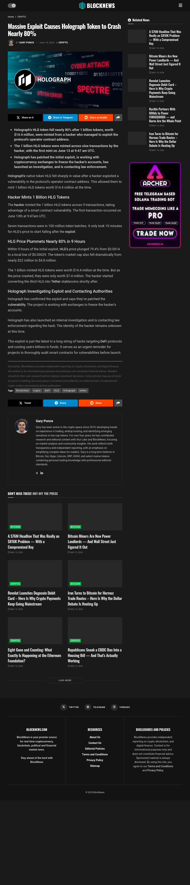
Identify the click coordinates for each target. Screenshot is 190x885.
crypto (36, 390)
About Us (95, 737)
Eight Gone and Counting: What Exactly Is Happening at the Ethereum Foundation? (34, 655)
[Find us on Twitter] (69, 707)
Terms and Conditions (95, 754)
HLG (56, 390)
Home (11, 17)
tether (83, 390)
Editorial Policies (95, 749)
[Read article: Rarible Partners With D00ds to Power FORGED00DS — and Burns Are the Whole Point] (137, 113)
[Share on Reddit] (96, 117)
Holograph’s (16, 176)
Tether (56, 281)
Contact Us (95, 743)
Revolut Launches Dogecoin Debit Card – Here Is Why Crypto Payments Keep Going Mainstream (34, 598)
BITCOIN (15, 527)
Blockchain (22, 390)
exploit (70, 232)
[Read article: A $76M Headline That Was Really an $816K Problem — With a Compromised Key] (35, 516)
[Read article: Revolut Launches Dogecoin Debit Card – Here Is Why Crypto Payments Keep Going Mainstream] (35, 573)
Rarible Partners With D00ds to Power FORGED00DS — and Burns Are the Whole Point (165, 115)
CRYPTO (21, 17)
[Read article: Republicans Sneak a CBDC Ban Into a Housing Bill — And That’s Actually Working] (95, 630)
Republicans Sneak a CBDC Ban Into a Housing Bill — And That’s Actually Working (95, 655)
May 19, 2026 (15, 552)
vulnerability (16, 305)
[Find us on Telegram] (94, 707)
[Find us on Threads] (120, 707)
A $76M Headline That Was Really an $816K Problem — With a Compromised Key (33, 541)
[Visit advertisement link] (155, 205)
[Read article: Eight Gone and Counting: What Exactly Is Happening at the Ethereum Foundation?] (35, 630)
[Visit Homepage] (97, 5)
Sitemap (95, 766)
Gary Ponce (26, 42)
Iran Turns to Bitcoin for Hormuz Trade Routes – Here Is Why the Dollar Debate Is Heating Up (95, 598)
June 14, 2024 (46, 42)
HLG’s (64, 249)
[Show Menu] (180, 5)
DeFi (103, 341)
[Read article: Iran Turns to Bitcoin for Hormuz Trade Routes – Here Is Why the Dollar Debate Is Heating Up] (95, 573)
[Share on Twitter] (25, 117)
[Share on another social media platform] (118, 117)
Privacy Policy (95, 760)
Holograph (69, 390)
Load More (65, 680)
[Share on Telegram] (60, 117)
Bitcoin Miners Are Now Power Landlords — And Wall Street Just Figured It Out (92, 541)
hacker (19, 205)
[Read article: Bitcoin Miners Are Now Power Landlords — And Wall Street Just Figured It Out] (95, 516)
